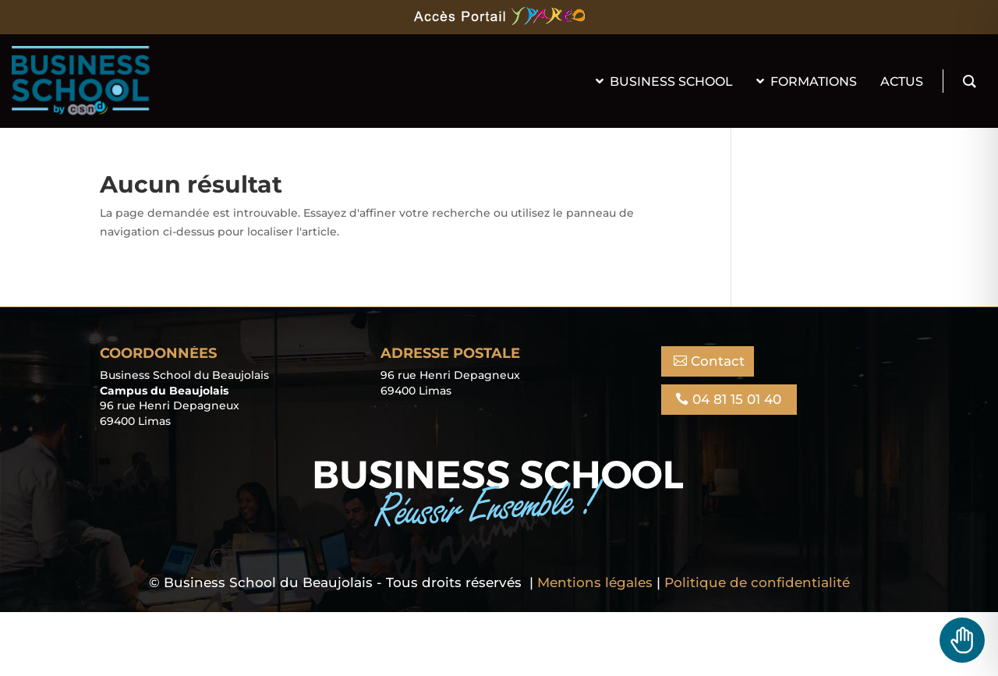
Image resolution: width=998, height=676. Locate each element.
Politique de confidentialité (757, 582)
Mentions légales (595, 582)
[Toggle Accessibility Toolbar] (962, 640)
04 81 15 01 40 (736, 399)
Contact (718, 361)
